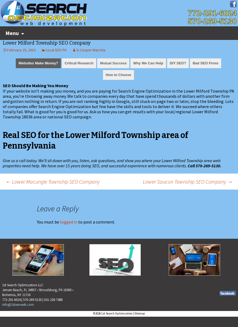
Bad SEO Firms (205, 63)
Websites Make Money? (38, 63)
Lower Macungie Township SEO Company (52, 181)
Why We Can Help (148, 63)
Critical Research (79, 63)
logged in (68, 222)
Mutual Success (113, 63)
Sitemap (139, 313)
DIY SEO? (178, 63)
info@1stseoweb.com (18, 304)
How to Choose (118, 75)
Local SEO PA (56, 50)
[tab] (38, 62)
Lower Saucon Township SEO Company (188, 181)
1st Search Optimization (116, 313)
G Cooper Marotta (90, 50)
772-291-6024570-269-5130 (212, 17)
